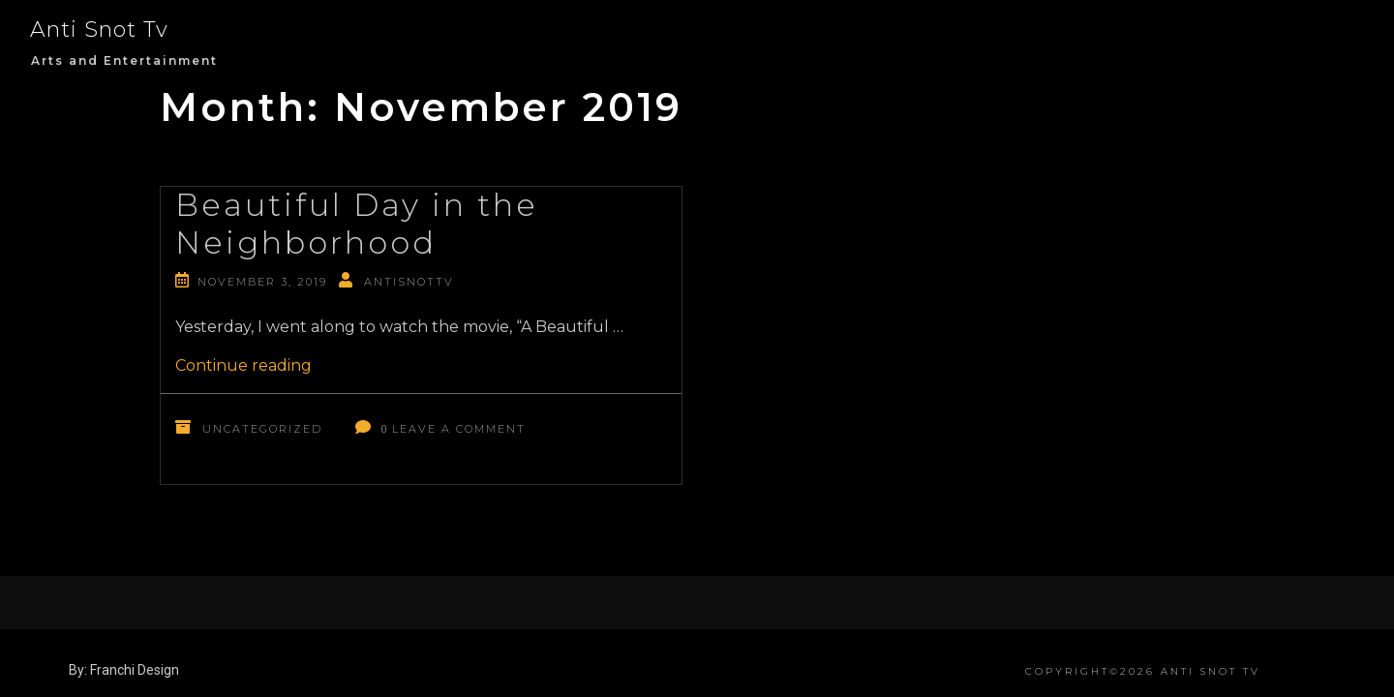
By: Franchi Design (124, 670)
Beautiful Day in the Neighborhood (356, 223)
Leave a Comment (459, 429)
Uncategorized (262, 429)
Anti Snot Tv (99, 29)
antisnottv (409, 281)
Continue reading (243, 365)
